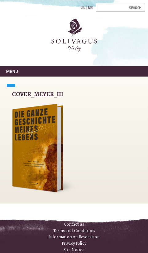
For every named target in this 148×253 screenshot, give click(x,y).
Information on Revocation (74, 237)
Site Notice (74, 250)
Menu (12, 71)
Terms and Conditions (74, 230)
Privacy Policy (74, 243)
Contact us (74, 224)
